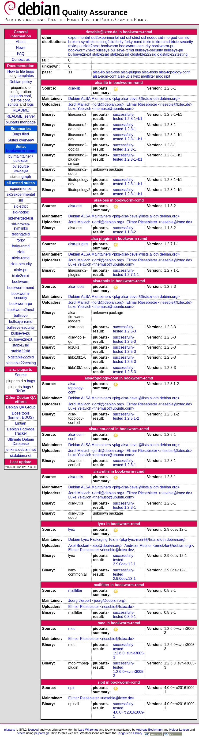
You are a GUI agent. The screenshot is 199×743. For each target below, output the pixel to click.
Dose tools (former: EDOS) (21, 415)
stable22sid (20, 351)
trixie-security (21, 264)
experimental (20, 189)
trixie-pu (20, 270)
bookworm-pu (20, 304)
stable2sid (20, 345)
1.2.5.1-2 (131, 418)
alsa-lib (99, 72)
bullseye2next (20, 339)
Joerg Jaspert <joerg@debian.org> (97, 600)
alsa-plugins (131, 72)
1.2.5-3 (130, 331)
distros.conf (20, 100)
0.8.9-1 (130, 617)
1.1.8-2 (130, 232)
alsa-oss (113, 72)
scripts (13, 104)
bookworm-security (20, 296)
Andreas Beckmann (149, 729)
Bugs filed (20, 134)
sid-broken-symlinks (20, 226)
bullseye (21, 315)
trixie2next (20, 276)
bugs (31, 381)
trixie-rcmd (21, 258)
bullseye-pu (20, 333)
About (21, 42)
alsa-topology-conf (174, 72)
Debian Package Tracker (20, 431)
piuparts (9, 729)
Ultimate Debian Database (20, 441)
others (21, 733)
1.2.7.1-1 (131, 275)
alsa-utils (124, 76)
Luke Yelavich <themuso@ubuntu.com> (101, 109)
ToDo (20, 391)
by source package (21, 168)
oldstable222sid (21, 357)
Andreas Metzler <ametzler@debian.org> (158, 546)
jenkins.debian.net (21, 449)
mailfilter (148, 76)
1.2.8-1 (130, 129)
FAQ (20, 54)
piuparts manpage (21, 122)
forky (21, 240)
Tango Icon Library (129, 733)
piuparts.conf (20, 96)
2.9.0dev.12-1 (124, 564)
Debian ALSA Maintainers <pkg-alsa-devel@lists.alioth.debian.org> (124, 99)
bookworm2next (21, 310)
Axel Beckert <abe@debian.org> (95, 546)
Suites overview (21, 140)
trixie (21, 252)
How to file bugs (20, 71)
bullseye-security (21, 327)
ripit (167, 76)
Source (21, 375)
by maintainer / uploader (20, 158)
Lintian (20, 423)
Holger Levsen (179, 729)
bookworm (20, 282)
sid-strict (21, 206)
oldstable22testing (21, 363)
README (21, 110)
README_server (20, 116)
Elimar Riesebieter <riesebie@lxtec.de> (159, 104)
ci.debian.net (20, 456)
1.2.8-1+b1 (133, 119)
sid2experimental (21, 194)
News (20, 48)
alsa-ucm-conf (104, 76)
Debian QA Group (20, 407)
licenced (33, 729)
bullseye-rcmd (20, 322)
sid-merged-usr (20, 218)
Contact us (21, 59)
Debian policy (20, 82)
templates (26, 76)
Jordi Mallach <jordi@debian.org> (96, 104)
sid (20, 200)
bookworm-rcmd (20, 151)
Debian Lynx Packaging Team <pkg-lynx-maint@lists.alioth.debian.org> (127, 539)
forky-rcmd (21, 246)
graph (26, 177)
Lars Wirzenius (88, 729)
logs (30, 104)
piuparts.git (41, 733)
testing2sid (21, 234)
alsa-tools (150, 72)
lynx (136, 76)
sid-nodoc (21, 212)
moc (159, 76)
